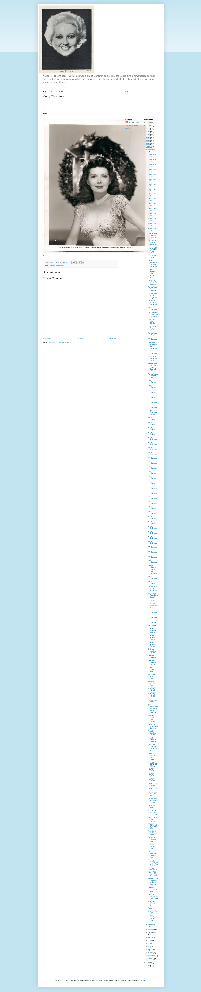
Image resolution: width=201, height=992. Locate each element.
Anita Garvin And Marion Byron (153, 833)
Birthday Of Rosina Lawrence (152, 242)
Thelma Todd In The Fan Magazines (152, 282)
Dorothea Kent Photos (153, 785)
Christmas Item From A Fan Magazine (152, 345)
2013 (148, 963)
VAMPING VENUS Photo (151, 676)
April (150, 950)
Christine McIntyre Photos (152, 630)
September (152, 932)
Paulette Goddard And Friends (152, 718)
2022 (148, 123)
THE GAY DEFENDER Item (152, 889)
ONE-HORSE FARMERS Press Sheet (152, 250)
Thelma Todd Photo (152, 806)
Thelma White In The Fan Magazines (153, 588)
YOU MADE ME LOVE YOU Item (152, 812)
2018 (148, 135)
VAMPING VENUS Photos (151, 695)
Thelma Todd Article (152, 701)
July (150, 940)
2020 (148, 129)
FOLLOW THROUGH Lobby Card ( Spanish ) (153, 863)
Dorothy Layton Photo (151, 669)
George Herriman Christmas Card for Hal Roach (152, 569)
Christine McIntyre (152, 657)
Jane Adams (60, 265)
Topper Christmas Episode (152, 412)
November (151, 924)
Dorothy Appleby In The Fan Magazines (152, 263)
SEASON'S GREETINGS (153, 606)
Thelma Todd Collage (152, 334)
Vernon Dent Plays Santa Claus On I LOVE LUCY (153, 597)
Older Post (113, 338)
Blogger (143, 980)
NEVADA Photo (151, 770)
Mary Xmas (152, 625)
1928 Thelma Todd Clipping (152, 328)
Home (80, 338)
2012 (148, 966)
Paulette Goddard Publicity (152, 740)
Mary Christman (152, 621)
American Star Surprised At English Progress (153, 881)
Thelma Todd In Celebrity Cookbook (153, 726)
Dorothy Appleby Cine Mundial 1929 (151, 273)
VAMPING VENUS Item (151, 903)
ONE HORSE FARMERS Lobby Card (153, 235)
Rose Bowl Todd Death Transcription (153, 747)
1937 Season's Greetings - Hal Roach (153, 314)
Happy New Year (152, 155)
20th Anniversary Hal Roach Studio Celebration (153, 708)
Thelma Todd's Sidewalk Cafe (153, 376)
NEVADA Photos (151, 780)
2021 (148, 126)
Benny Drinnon (133, 122)
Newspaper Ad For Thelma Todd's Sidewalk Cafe (153, 367)
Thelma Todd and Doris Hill (152, 794)
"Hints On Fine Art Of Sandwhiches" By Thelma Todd (153, 916)
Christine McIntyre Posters (152, 663)
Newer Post (47, 338)
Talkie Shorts (152, 869)
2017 (148, 138)
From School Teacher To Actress (152, 819)
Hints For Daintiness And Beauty (153, 896)
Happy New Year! (152, 180)
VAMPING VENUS (151, 689)
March (150, 953)
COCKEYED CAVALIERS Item (152, 826)
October (151, 929)
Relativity (151, 908)
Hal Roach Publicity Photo (152, 840)
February (151, 956)
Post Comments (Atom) (60, 342)
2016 (148, 141)
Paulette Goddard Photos (152, 733)
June (150, 943)
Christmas (52, 265)
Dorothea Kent (153, 789)
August (151, 937)
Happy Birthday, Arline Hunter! (152, 756)
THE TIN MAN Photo (153, 257)
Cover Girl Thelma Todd (151, 846)
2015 (148, 144)
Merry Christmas (152, 308)
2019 (148, 132)
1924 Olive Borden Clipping (151, 321)
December (151, 150)
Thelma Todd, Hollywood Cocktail (152, 800)
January (151, 959)
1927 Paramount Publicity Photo (153, 854)
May (150, 946)
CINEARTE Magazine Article (152, 358)
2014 (148, 147)
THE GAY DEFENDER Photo (152, 764)
